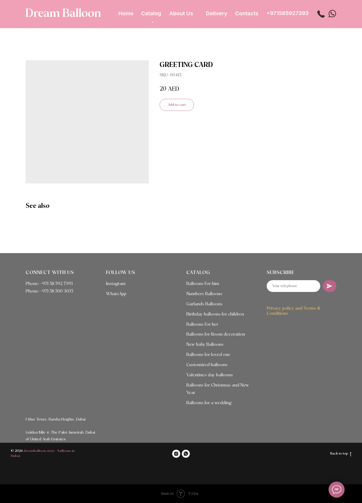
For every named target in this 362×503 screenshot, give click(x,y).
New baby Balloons (205, 344)
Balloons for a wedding (208, 403)
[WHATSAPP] (186, 454)
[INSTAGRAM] (176, 454)
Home (126, 13)
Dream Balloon (63, 13)
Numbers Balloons (204, 293)
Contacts (246, 13)
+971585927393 (287, 13)
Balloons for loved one (208, 354)
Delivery (216, 13)
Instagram (116, 283)
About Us (181, 13)
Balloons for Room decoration (215, 334)
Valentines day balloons (209, 375)
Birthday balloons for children (215, 314)
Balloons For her (202, 324)
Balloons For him (202, 283)
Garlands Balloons (204, 304)
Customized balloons (207, 364)
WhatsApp (116, 293)
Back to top (340, 454)
